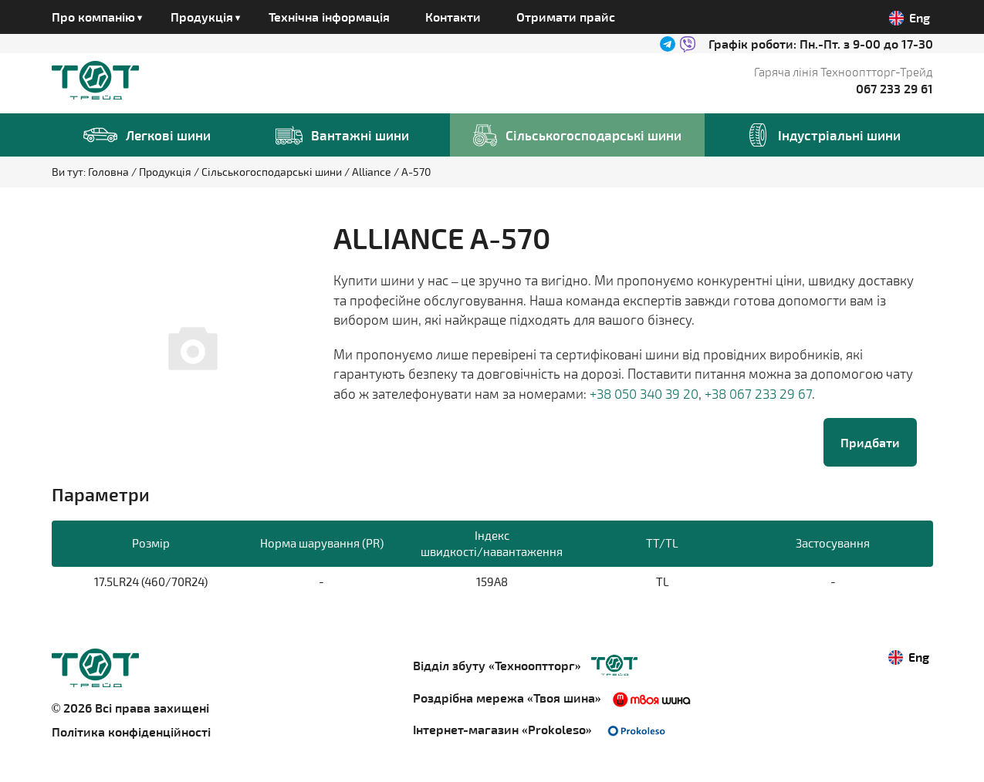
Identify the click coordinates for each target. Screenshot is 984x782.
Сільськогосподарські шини (272, 171)
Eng (909, 17)
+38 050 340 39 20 (644, 393)
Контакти (453, 16)
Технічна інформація (329, 16)
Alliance (373, 171)
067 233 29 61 (894, 88)
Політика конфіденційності (131, 731)
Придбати (870, 442)
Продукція (166, 171)
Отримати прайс (565, 16)
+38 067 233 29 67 (758, 393)
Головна (109, 171)
